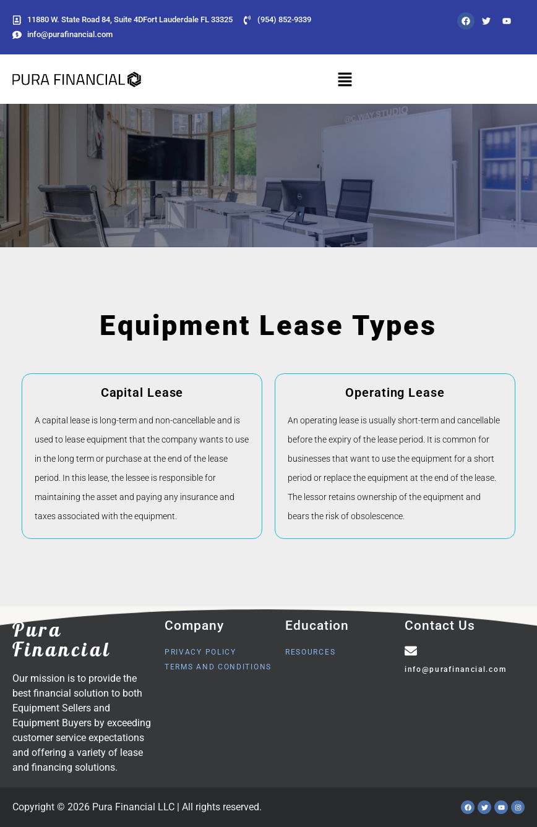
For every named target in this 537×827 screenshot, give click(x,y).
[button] (345, 79)
